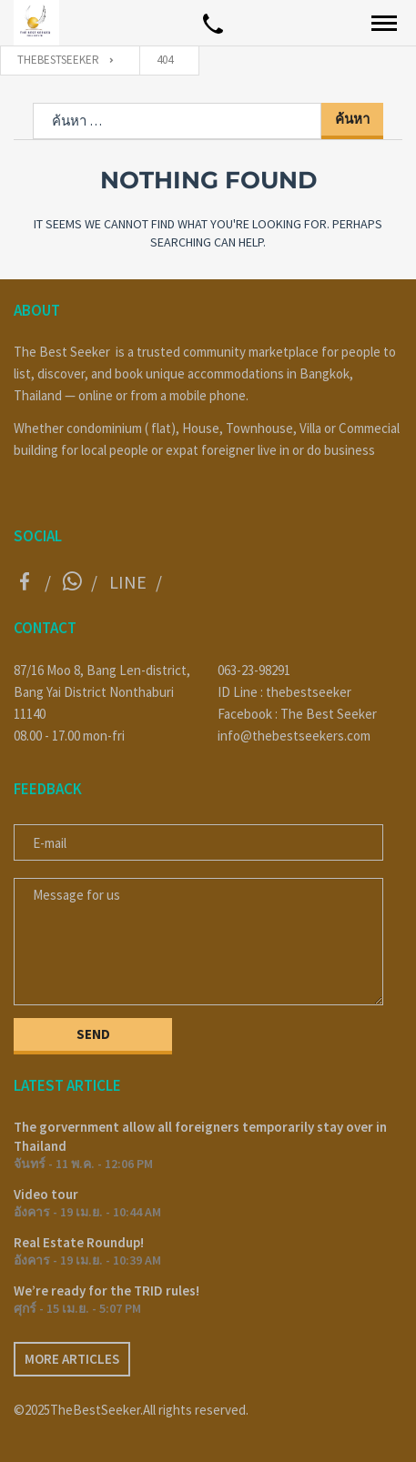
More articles (72, 1358)
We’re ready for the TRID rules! (106, 1290)
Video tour (46, 1194)
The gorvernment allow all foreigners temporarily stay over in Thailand (200, 1136)
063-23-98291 (254, 670)
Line (128, 581)
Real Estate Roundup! (79, 1242)
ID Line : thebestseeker (284, 692)
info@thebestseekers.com (294, 735)
